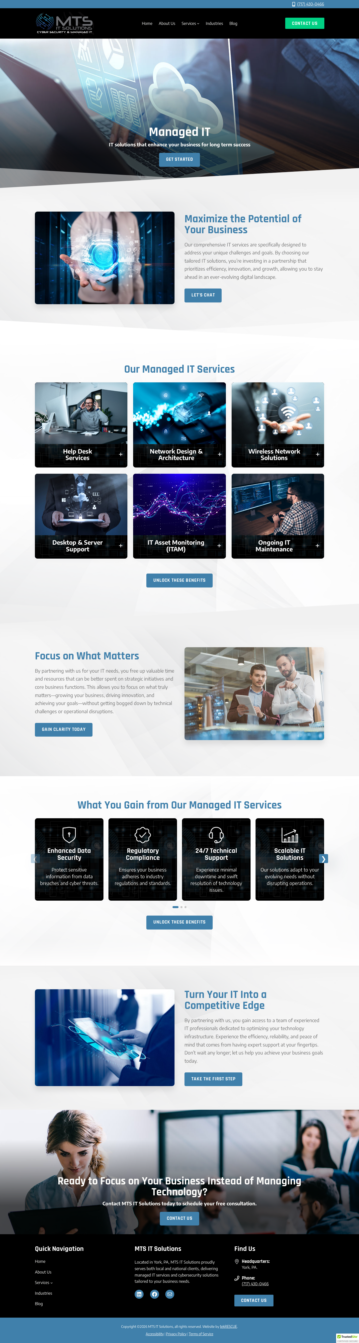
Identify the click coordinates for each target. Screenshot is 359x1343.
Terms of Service (201, 1334)
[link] (69, 859)
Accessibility (155, 1334)
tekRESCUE (228, 1327)
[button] (81, 454)
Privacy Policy (176, 1334)
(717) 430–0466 (310, 3)
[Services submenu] (198, 23)
